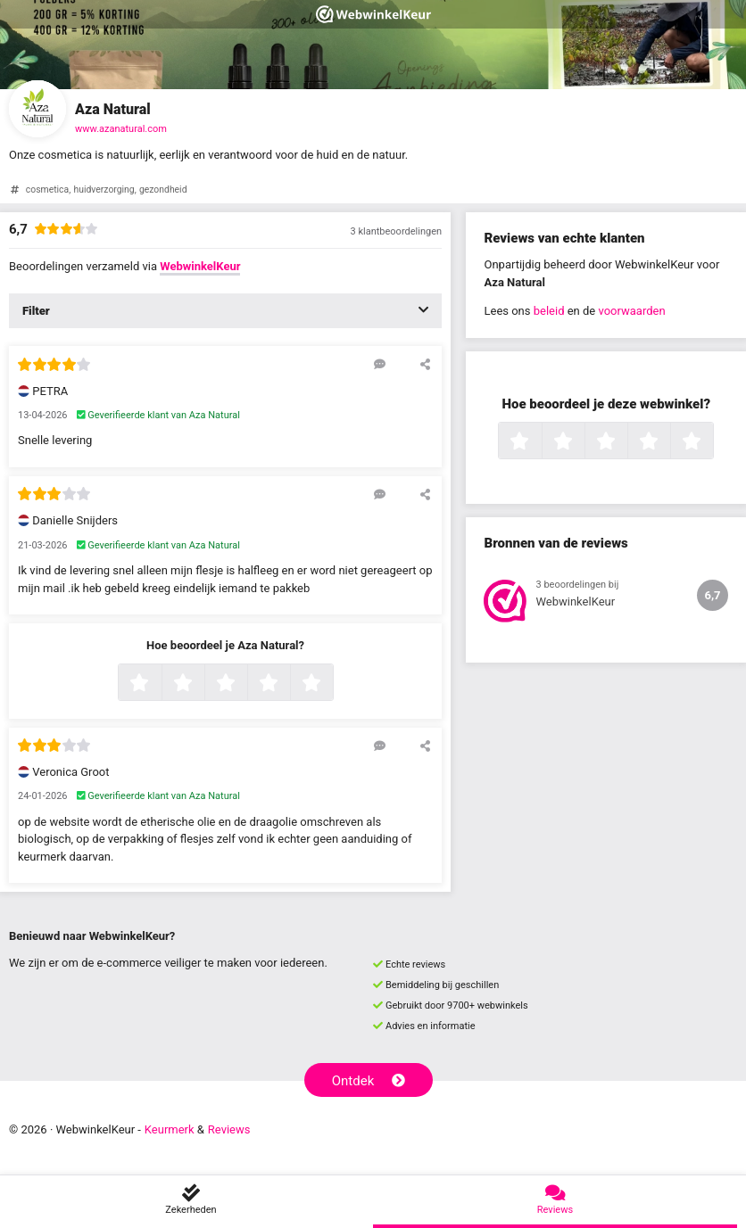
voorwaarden (631, 310)
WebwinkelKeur (200, 266)
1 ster (159, 684)
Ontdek (369, 1081)
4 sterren (288, 684)
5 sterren (331, 684)
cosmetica (47, 189)
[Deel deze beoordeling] (425, 364)
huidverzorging (103, 189)
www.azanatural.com (121, 129)
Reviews (229, 1129)
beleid (549, 310)
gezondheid (163, 189)
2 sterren (202, 684)
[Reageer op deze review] (380, 364)
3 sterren (245, 684)
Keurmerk (170, 1129)
